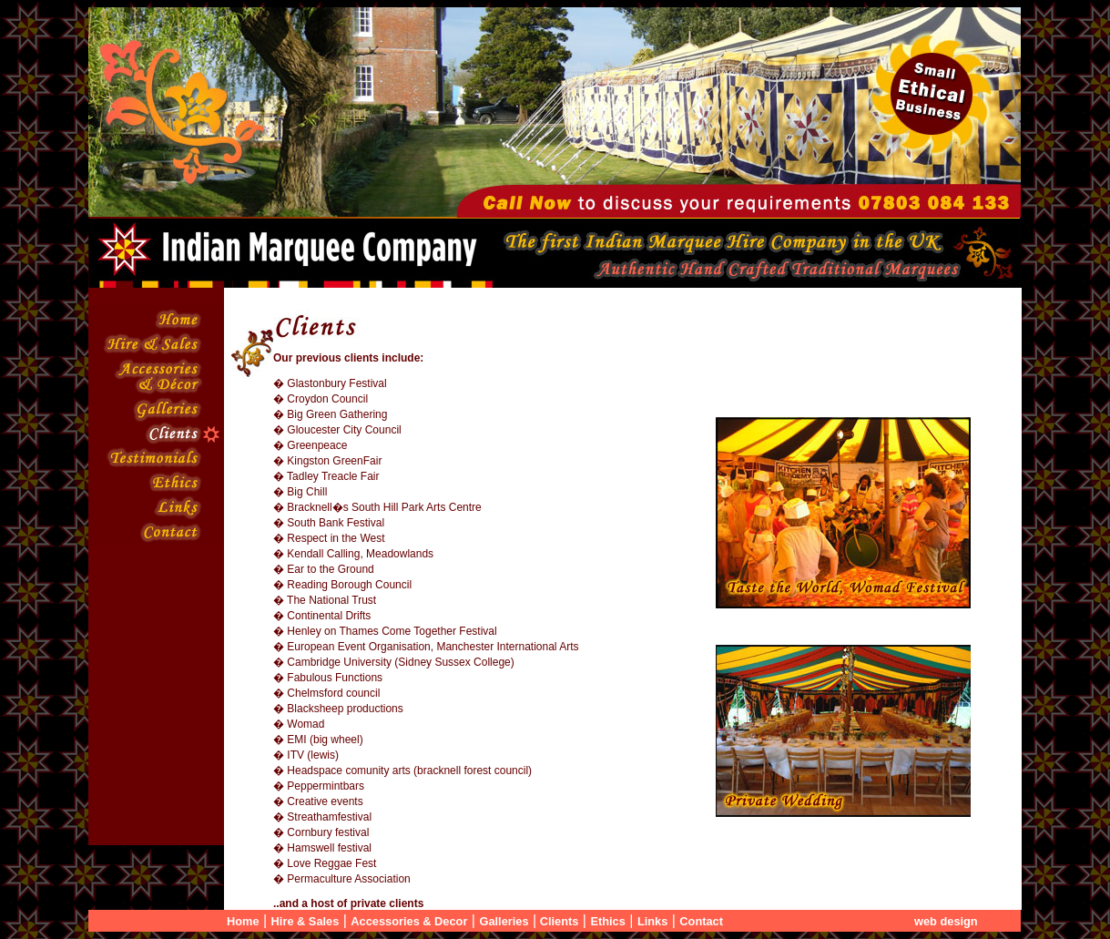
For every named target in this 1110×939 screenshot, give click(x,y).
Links (652, 921)
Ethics (607, 921)
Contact (701, 921)
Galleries (503, 921)
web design (946, 921)
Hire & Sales (305, 921)
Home (243, 921)
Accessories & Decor (409, 921)
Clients (557, 921)
